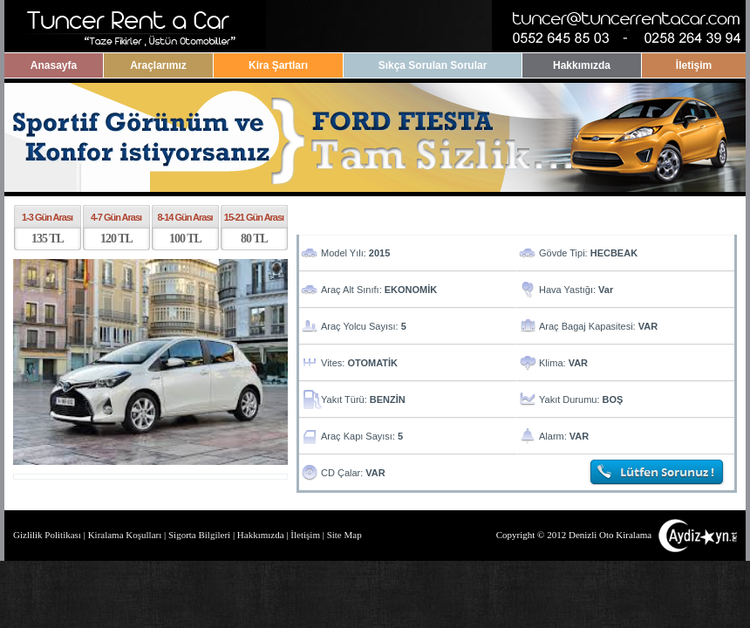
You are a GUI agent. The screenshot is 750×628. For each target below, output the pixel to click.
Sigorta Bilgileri (199, 534)
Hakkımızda (581, 65)
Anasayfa (54, 65)
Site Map (344, 534)
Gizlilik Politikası (47, 534)
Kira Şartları (278, 65)
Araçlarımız (158, 65)
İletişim (694, 65)
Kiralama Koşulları (125, 534)
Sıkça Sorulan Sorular (433, 65)
